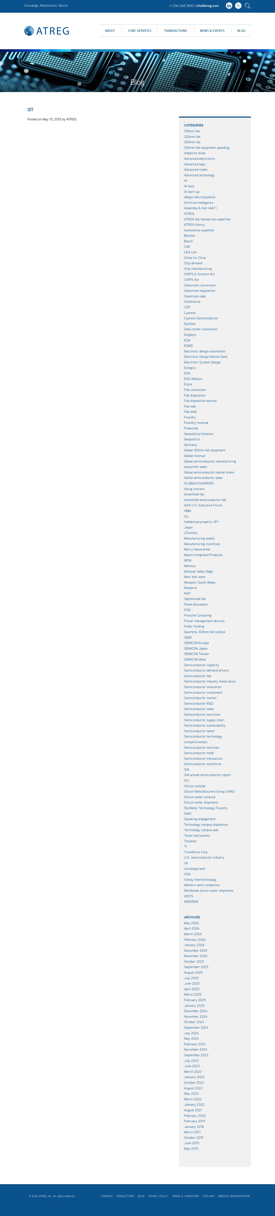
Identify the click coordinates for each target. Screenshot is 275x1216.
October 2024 (194, 1022)
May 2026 (191, 923)
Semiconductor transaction (203, 758)
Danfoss (190, 323)
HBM (187, 511)
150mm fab (192, 131)
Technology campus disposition (206, 824)
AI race (189, 186)
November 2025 (195, 956)
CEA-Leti (190, 252)
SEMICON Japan (196, 648)
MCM (187, 560)
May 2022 (191, 1093)
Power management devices (204, 621)
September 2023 (196, 1055)
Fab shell (190, 411)
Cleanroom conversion (200, 285)
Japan (188, 527)
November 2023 (195, 1049)
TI (185, 846)
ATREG (189, 213)
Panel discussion (196, 604)
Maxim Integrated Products (203, 555)
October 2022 (194, 1082)
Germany (190, 445)
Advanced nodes (196, 169)
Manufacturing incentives (202, 544)
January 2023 (194, 1077)
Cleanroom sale (195, 296)
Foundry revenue (196, 422)
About (110, 30)
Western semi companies (202, 885)
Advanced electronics (199, 158)
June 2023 (192, 1066)
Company (107, 1196)
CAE (187, 246)
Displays (190, 334)
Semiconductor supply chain (204, 720)
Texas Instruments (197, 835)
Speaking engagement (199, 819)
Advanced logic (195, 164)
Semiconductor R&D (198, 703)
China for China (195, 257)
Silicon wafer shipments (201, 802)
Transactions (175, 30)
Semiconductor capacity (201, 665)
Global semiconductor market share (209, 472)
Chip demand (193, 263)
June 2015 (191, 1143)
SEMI (188, 637)
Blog (241, 30)
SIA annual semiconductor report (207, 775)
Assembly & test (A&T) (200, 208)
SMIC (188, 813)
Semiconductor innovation (203, 687)
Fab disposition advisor (200, 400)
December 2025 (195, 950)
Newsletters (125, 1196)
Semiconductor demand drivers (206, 670)
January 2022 (194, 1104)
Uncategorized (194, 868)
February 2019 (194, 1121)
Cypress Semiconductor (201, 318)
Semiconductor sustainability (204, 725)
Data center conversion (200, 329)
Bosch (188, 241)
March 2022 (193, 1099)
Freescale (191, 428)
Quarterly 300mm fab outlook (204, 632)
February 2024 (195, 1044)
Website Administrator (234, 1196)
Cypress (190, 313)
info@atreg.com (207, 5)
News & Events (212, 30)
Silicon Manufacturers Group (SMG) (209, 791)
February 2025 (195, 1000)
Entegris (190, 368)
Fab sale (190, 406)
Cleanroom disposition (199, 290)
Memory (190, 566)
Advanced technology (199, 175)
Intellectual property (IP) (201, 522)
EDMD (188, 345)
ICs (186, 516)
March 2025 (193, 994)
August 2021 (193, 1110)
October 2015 (193, 1137)
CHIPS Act (191, 279)
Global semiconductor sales (203, 477)
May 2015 (191, 1148)
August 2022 (193, 1088)
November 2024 (195, 1016)
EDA (187, 340)
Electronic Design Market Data (205, 356)
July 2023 (191, 1060)
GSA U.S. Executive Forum (203, 505)
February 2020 (195, 1115)
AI (185, 180)
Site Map (208, 1196)
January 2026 (194, 945)
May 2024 (191, 1038)
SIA (186, 769)
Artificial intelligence (198, 202)
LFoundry (191, 532)
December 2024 (195, 1011)
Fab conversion (195, 389)
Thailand (190, 841)
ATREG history (194, 224)
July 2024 (191, 1033)
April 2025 (191, 989)
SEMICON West (195, 659)
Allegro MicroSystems (199, 197)
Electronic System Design (202, 362)
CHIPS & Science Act (199, 274)
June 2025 (192, 983)
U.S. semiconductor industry (204, 857)
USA (187, 874)
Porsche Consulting (197, 615)
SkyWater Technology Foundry (206, 808)
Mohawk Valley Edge (198, 571)
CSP (187, 307)
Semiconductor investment (203, 692)
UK (186, 863)
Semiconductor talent (199, 731)
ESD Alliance (193, 379)
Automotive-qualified (199, 230)
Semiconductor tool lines (201, 747)
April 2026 (191, 928)
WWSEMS (191, 901)
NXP (187, 593)
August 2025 (193, 972)
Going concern (194, 489)
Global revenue (194, 456)
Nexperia (190, 588)
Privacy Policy (158, 1196)
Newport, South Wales (199, 582)
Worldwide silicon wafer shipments (208, 890)
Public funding (194, 626)
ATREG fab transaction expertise (207, 219)
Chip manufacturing (198, 268)
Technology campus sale (201, 830)
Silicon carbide (194, 786)
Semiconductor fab (197, 676)
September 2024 (196, 1027)
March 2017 (192, 1132)
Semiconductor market (200, 698)
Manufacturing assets (199, 538)
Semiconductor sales (199, 709)
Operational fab (195, 598)
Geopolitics (192, 439)
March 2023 (193, 1071)
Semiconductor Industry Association (210, 681)
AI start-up (191, 191)
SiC (186, 780)
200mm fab (192, 136)
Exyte (188, 384)
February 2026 (195, 939)
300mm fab (192, 142)
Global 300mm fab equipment (204, 450)
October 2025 (194, 961)
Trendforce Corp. (196, 852)
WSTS (188, 896)
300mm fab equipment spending (206, 147)
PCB (187, 610)
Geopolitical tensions (198, 434)
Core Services (139, 30)
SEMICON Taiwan (196, 654)
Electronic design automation (204, 351)
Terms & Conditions (185, 1196)
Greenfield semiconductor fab (205, 500)
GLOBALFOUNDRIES (199, 483)
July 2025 (191, 978)
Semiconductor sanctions (202, 714)
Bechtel (189, 235)
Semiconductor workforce (202, 764)
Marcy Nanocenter (197, 549)
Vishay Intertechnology (200, 879)
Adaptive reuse (195, 153)
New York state (194, 577)
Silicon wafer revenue (199, 797)
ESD (187, 373)
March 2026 (193, 934)
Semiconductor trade (199, 753)
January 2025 (194, 1005)
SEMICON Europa (196, 643)
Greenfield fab (194, 494)
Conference (192, 301)
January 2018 (194, 1126)
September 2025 (196, 967)
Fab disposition (195, 395)
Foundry (190, 417)
